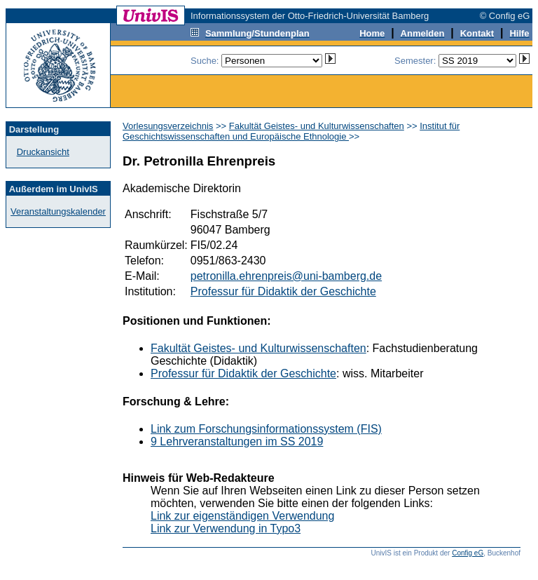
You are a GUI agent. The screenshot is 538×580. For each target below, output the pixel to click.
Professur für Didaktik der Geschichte (283, 291)
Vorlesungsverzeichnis (168, 126)
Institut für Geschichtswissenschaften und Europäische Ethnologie (291, 131)
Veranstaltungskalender (58, 211)
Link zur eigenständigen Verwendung (242, 516)
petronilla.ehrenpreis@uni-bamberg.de (286, 276)
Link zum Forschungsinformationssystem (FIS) (266, 429)
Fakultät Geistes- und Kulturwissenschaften (316, 126)
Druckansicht (43, 152)
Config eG (467, 553)
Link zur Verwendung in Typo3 (226, 528)
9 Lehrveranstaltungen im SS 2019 (237, 441)
